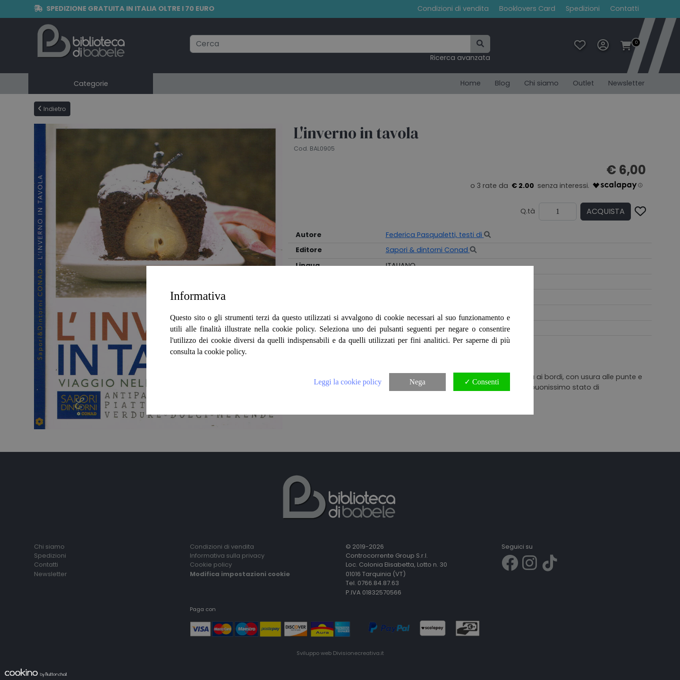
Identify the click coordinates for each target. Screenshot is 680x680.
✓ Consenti (481, 382)
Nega (417, 382)
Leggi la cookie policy (348, 382)
